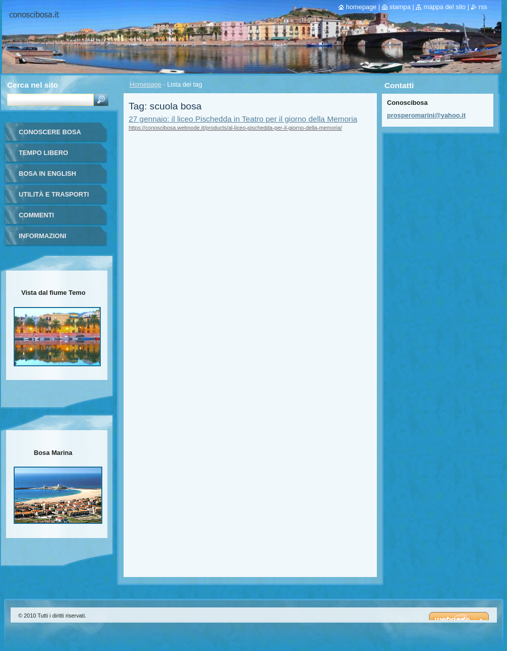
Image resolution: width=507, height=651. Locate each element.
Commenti (36, 215)
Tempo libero (43, 153)
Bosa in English (47, 173)
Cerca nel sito (32, 85)
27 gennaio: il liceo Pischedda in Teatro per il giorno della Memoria (243, 118)
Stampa (400, 7)
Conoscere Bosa (50, 132)
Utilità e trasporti (54, 194)
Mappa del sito (444, 7)
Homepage (146, 84)
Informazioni (42, 236)
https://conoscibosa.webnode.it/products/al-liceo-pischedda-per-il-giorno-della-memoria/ (235, 128)
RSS (483, 7)
